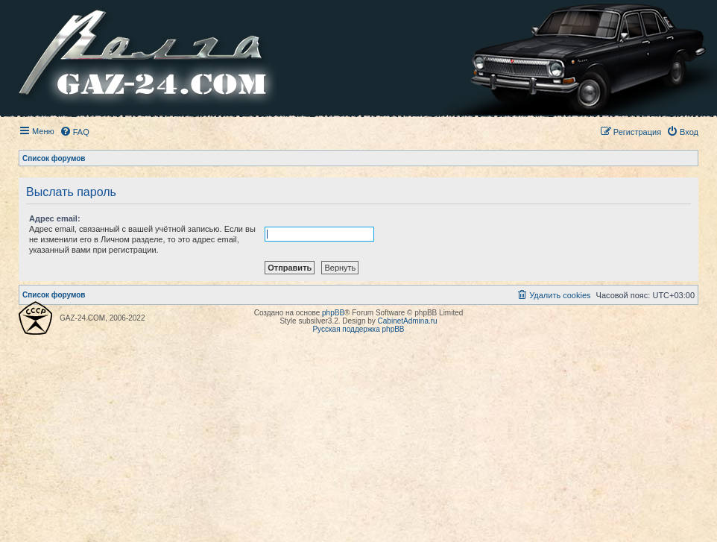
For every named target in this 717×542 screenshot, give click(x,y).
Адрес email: (54, 218)
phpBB (333, 313)
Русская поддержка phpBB (358, 329)
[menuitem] (74, 132)
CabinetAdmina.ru (408, 321)
